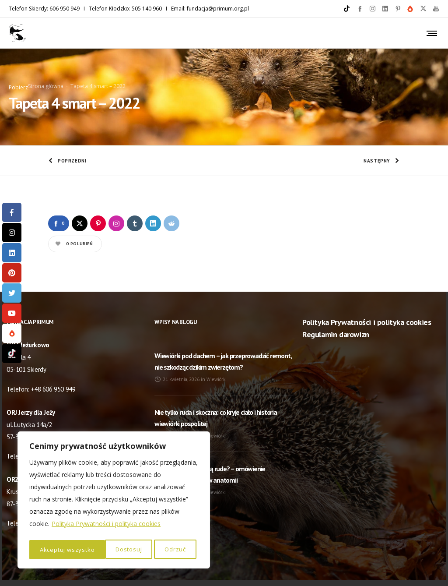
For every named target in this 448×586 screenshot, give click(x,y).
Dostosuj (52, 549)
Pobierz (18, 74)
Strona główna (45, 73)
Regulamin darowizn (335, 309)
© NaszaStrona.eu (224, 568)
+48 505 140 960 (53, 430)
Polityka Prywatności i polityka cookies (106, 526)
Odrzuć (99, 549)
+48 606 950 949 (53, 363)
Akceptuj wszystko (160, 549)
